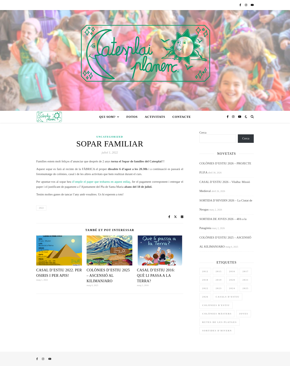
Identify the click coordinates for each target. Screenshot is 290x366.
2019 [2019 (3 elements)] (219, 280)
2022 (41, 207)
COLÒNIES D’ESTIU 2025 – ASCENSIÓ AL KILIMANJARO (108, 275)
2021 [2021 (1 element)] (245, 280)
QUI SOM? (107, 116)
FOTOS (132, 116)
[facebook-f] (240, 4)
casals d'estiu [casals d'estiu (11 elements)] (227, 296)
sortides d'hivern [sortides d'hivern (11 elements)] (217, 330)
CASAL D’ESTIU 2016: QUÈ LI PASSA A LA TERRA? (156, 275)
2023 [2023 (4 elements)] (219, 288)
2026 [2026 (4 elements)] (205, 296)
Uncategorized (109, 136)
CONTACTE (181, 116)
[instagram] (246, 4)
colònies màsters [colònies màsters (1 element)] (217, 313)
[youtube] (252, 4)
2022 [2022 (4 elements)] (205, 288)
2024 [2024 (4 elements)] (232, 288)
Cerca (202, 132)
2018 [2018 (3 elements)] (205, 280)
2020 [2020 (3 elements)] (232, 280)
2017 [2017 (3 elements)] (245, 271)
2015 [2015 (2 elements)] (219, 271)
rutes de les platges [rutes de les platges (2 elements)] (219, 322)
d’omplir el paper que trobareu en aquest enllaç (101, 181)
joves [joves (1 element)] (243, 313)
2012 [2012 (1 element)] (205, 271)
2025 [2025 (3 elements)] (245, 288)
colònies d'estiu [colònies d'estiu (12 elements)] (216, 305)
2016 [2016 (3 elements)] (232, 271)
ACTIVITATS (155, 116)
